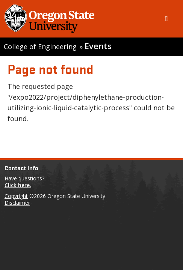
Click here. (18, 185)
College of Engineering (40, 47)
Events (98, 45)
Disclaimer (17, 202)
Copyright (16, 196)
